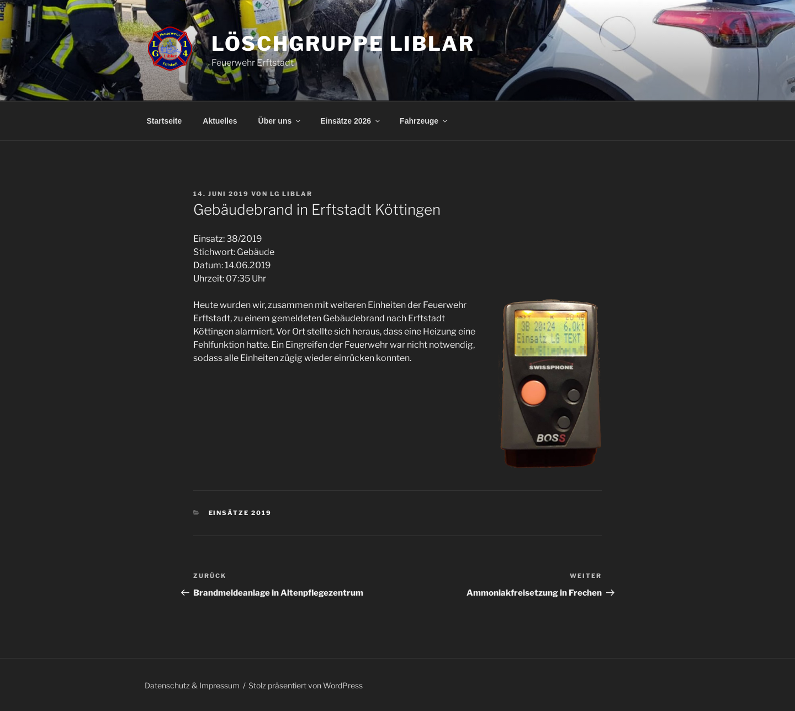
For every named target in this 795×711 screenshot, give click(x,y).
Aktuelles (220, 120)
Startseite (164, 120)
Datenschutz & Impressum (192, 685)
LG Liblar (291, 194)
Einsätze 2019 (240, 513)
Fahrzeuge (424, 120)
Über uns (280, 120)
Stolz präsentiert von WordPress (305, 685)
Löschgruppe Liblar (343, 43)
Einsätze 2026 (350, 120)
